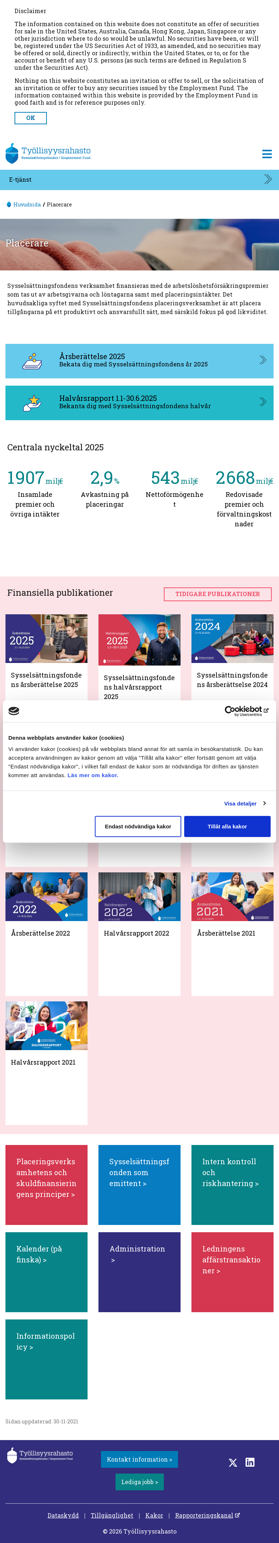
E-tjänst (20, 179)
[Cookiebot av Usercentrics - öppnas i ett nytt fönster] (239, 711)
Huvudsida (27, 204)
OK (30, 117)
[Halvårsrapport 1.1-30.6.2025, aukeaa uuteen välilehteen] (139, 403)
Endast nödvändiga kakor (138, 826)
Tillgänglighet (112, 1515)
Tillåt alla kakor (227, 826)
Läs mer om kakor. (93, 775)
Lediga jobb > (139, 1482)
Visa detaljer (240, 803)
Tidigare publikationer (217, 594)
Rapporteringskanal (204, 1515)
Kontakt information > (139, 1459)
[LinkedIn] (250, 1462)
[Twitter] (233, 1462)
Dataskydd (63, 1515)
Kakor (154, 1515)
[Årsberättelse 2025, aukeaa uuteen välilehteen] (139, 361)
